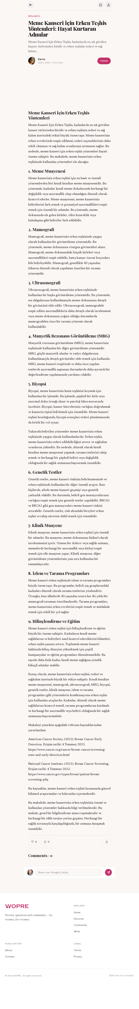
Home (77, 912)
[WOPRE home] (17, 906)
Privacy (78, 956)
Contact (9, 956)
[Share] (108, 4)
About (8, 950)
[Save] (100, 4)
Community (80, 925)
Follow (104, 60)
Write (77, 931)
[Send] (108, 872)
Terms (77, 950)
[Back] (30, 4)
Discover (79, 918)
